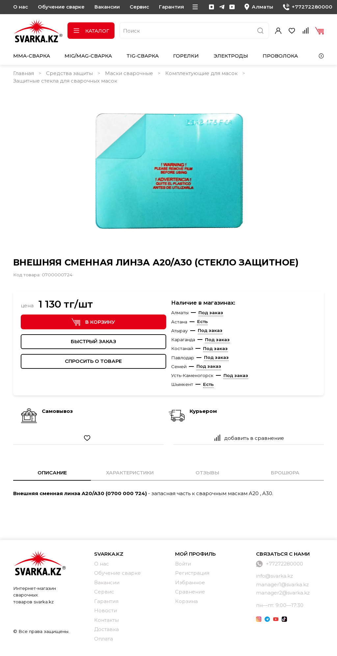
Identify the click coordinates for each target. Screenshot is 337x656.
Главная (23, 73)
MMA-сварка (31, 56)
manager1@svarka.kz (282, 584)
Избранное (190, 582)
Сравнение (190, 592)
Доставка (106, 629)
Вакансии (107, 7)
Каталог (91, 31)
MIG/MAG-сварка (88, 56)
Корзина (186, 601)
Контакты (106, 620)
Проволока (280, 56)
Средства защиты (69, 73)
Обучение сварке (61, 7)
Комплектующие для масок (201, 73)
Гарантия (171, 7)
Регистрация (192, 573)
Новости (105, 610)
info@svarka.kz (274, 576)
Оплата (103, 639)
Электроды (231, 56)
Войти (183, 564)
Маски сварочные (129, 73)
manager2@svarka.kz (283, 593)
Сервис (139, 7)
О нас (20, 7)
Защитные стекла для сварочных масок (65, 81)
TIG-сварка (142, 56)
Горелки (186, 56)
